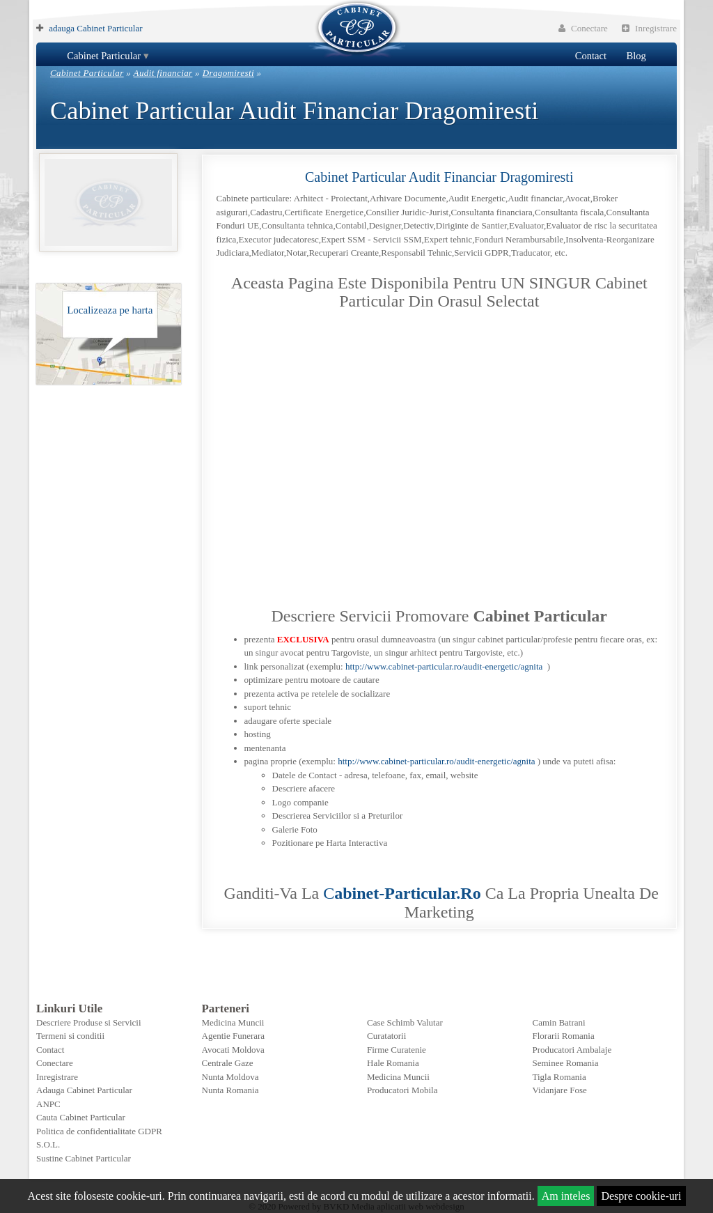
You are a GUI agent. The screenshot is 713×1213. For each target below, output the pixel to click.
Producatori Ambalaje (572, 1049)
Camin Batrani (559, 1022)
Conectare (583, 28)
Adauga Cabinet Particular (84, 1090)
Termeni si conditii (70, 1035)
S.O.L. (48, 1144)
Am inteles (566, 1196)
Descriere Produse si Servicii (88, 1022)
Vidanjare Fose (560, 1090)
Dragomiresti (228, 73)
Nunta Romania (230, 1090)
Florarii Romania (564, 1035)
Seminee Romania (566, 1063)
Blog (635, 55)
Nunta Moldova (230, 1077)
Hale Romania (393, 1063)
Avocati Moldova (233, 1049)
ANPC (48, 1104)
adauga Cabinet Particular (95, 28)
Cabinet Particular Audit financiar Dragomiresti (439, 177)
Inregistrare (649, 28)
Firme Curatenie (396, 1049)
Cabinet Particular (104, 55)
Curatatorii (386, 1035)
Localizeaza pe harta (109, 310)
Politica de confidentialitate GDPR (99, 1131)
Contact (590, 55)
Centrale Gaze (227, 1063)
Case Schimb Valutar (405, 1022)
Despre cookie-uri (641, 1196)
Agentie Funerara (233, 1035)
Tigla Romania (559, 1077)
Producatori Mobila (402, 1090)
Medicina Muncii (233, 1022)
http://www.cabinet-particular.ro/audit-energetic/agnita (443, 666)
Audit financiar (163, 73)
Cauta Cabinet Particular (80, 1117)
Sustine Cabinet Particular (83, 1158)
